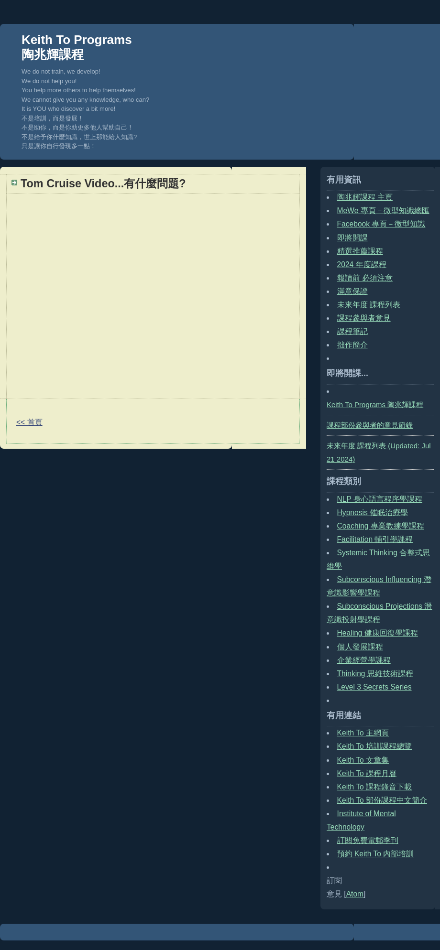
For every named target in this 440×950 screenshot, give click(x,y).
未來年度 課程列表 (368, 305)
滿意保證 (352, 291)
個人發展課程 (360, 647)
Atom (354, 894)
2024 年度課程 (361, 264)
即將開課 (352, 238)
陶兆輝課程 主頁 (365, 197)
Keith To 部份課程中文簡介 (382, 800)
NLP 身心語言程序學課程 (379, 499)
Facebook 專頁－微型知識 (381, 224)
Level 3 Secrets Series (374, 687)
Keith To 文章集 (363, 760)
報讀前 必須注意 (365, 278)
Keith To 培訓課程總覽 (374, 746)
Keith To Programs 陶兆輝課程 (77, 47)
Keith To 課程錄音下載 (374, 787)
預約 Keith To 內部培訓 (375, 854)
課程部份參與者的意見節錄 (370, 425)
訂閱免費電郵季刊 (367, 840)
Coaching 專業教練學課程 (380, 526)
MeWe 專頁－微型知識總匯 (383, 210)
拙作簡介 (352, 345)
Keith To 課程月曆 (366, 773)
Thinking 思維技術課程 (375, 673)
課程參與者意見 (364, 318)
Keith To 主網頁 (363, 733)
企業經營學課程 (364, 660)
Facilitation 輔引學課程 (375, 539)
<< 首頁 (29, 422)
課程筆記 (352, 331)
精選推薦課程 (360, 251)
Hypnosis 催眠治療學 (372, 512)
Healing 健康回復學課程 (377, 633)
